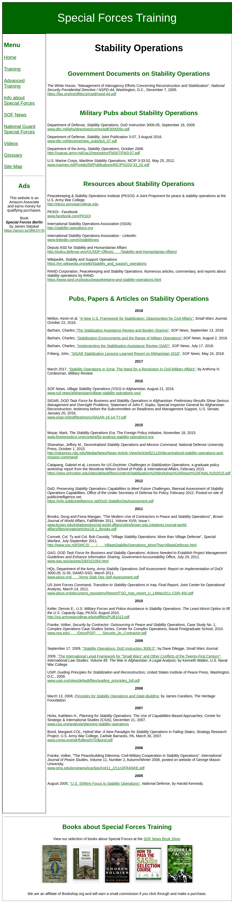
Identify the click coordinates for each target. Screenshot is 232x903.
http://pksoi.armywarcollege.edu (72, 204)
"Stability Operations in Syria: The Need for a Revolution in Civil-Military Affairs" (132, 369)
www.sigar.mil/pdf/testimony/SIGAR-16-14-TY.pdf (86, 417)
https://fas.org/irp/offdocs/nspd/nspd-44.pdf (81, 94)
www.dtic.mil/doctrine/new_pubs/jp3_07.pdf (82, 141)
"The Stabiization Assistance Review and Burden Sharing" (122, 330)
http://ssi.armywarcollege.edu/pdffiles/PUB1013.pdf (88, 617)
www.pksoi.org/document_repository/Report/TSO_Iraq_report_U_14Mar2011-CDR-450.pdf (120, 593)
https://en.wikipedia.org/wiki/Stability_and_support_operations (96, 264)
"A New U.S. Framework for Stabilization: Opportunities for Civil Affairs (136, 318)
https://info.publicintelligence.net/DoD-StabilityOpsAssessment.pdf (100, 501)
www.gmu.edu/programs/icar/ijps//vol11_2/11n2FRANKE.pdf (95, 768)
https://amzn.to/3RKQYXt (24, 230)
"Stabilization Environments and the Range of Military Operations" (129, 338)
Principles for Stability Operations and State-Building (116, 696)
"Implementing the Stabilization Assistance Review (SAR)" (123, 346)
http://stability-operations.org (70, 228)
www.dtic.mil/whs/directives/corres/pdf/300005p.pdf (88, 129)
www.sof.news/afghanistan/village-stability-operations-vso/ (94, 393)
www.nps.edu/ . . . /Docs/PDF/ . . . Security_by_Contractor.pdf (96, 633)
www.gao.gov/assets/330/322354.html (77, 561)
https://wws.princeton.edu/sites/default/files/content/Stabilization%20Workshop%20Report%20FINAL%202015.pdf (138, 473)
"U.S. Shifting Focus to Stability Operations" (105, 783)
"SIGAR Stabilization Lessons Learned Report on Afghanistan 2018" (125, 354)
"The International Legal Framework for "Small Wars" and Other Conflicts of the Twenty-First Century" (138, 656)
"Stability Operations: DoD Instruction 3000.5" (118, 648)
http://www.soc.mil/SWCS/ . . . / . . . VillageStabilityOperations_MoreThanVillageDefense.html (121, 545)
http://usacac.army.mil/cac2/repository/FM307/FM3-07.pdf (93, 153)
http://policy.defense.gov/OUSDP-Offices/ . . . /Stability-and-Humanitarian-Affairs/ (112, 252)
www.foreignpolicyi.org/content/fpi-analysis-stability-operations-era (100, 437)
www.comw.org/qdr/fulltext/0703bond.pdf (79, 740)
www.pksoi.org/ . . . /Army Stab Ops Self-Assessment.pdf (93, 577)
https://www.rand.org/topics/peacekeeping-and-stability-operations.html (104, 280)
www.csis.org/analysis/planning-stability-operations (88, 724)
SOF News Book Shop (162, 839)
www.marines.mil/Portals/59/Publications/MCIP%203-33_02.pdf (98, 165)
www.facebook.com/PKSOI (69, 216)
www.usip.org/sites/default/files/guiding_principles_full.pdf (93, 680)
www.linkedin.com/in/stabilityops (73, 240)
